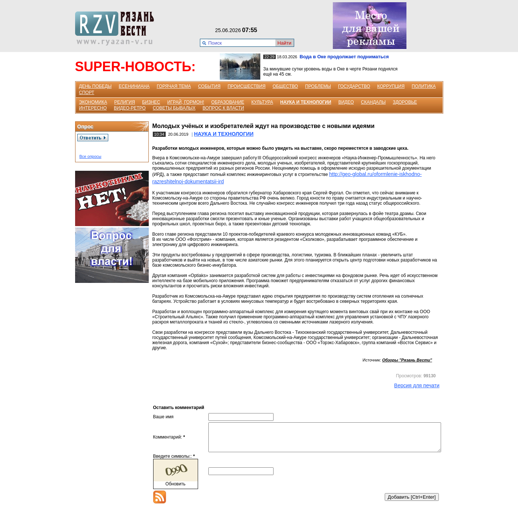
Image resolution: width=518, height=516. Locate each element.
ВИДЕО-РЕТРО (130, 108)
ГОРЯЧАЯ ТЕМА (174, 86)
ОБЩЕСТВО (285, 86)
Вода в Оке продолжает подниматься (344, 56)
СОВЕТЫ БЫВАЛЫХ (174, 108)
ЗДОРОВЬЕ (405, 102)
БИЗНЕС (151, 102)
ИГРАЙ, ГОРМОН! (185, 102)
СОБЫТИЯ (209, 86)
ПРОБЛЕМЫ (318, 86)
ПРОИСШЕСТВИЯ (246, 86)
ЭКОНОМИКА (93, 102)
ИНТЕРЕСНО (93, 108)
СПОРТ (86, 92)
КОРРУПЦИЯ (391, 86)
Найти (284, 43)
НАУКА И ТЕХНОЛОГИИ (305, 102)
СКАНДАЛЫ (373, 102)
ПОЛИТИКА (424, 86)
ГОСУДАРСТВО (354, 86)
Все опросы (91, 156)
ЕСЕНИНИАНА (134, 86)
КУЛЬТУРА (262, 102)
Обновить (175, 489)
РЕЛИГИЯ (124, 102)
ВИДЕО (346, 102)
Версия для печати (417, 385)
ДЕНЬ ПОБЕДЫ (95, 86)
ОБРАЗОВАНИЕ (227, 102)
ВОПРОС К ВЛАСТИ (223, 108)
